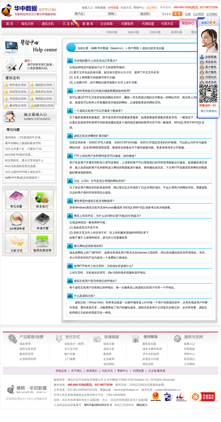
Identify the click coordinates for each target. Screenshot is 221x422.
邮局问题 (176, 32)
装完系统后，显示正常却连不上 (24, 160)
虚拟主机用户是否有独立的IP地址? (95, 280)
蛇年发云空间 (18, 84)
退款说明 (147, 364)
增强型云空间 (43, 98)
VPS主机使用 (150, 354)
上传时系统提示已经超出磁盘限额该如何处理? (102, 90)
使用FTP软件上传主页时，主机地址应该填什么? (103, 266)
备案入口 (87, 7)
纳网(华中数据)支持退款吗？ (22, 177)
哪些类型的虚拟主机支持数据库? (94, 200)
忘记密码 (198, 14)
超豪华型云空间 (43, 105)
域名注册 (108, 343)
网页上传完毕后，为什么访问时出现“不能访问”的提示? (107, 215)
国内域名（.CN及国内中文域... (23, 137)
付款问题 (111, 32)
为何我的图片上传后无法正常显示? (95, 60)
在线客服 (210, 56)
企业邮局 (108, 359)
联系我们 (189, 359)
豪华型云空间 (18, 105)
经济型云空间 (18, 91)
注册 (188, 14)
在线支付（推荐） (75, 343)
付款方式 (126, 7)
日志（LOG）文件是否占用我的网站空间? (99, 180)
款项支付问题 (150, 359)
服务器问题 (149, 343)
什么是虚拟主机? (84, 295)
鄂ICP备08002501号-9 (98, 405)
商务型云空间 (43, 91)
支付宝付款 (71, 349)
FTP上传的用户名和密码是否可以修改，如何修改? (105, 155)
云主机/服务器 (156, 370)
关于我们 (76, 370)
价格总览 (61, 370)
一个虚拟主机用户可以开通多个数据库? (98, 110)
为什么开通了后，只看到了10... (24, 149)
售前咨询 (210, 61)
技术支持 (210, 82)
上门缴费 (69, 359)
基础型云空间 (43, 84)
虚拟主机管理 (28, 349)
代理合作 (210, 77)
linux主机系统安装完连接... (21, 166)
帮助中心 (138, 7)
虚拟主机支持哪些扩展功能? (91, 135)
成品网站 (151, 7)
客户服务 (210, 66)
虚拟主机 (108, 349)
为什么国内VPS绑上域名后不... (24, 172)
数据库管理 (26, 354)
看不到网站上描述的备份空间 (23, 143)
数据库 (107, 354)
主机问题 (155, 32)
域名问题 (133, 32)
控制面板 (100, 7)
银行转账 (69, 354)
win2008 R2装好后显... (19, 154)
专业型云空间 (18, 98)
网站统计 (141, 405)
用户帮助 (133, 48)
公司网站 (211, 14)
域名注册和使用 (152, 349)
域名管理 (25, 343)
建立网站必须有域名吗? (88, 246)
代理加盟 (138, 370)
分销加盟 (113, 7)
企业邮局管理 (28, 359)
